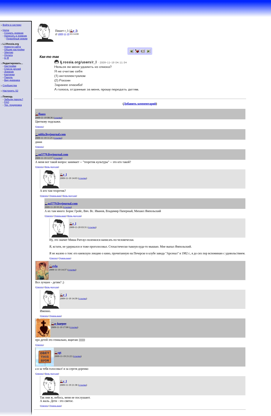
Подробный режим (16, 38)
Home (6, 30)
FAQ (6, 102)
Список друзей (12, 68)
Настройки (10, 66)
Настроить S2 (10, 90)
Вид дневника (12, 80)
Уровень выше (55, 196)
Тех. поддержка (13, 105)
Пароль (8, 77)
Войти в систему (12, 24)
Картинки (9, 74)
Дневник (9, 71)
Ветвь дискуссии (51, 167)
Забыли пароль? (13, 99)
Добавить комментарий (140, 103)
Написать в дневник (15, 35)
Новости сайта (12, 46)
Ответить (39, 127)
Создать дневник (13, 33)
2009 (60, 34)
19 (68, 34)
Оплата (8, 55)
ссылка (58, 117)
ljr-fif (6, 58)
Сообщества (10, 85)
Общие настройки (14, 49)
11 (65, 34)
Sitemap (8, 52)
